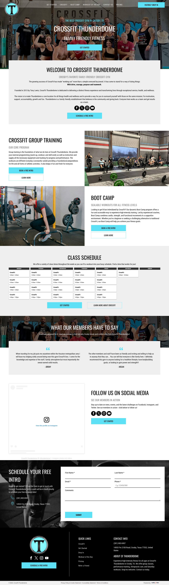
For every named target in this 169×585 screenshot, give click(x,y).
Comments (69, 490)
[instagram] (87, 108)
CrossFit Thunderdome (29, 458)
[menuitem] (51, 4)
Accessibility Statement (89, 583)
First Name (70, 473)
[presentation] (81, 505)
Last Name (119, 473)
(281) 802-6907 (22, 498)
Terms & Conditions (102, 583)
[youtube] (92, 108)
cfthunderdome (45, 458)
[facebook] (76, 108)
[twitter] (82, 108)
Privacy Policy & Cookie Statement (71, 583)
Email (68, 481)
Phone (118, 481)
